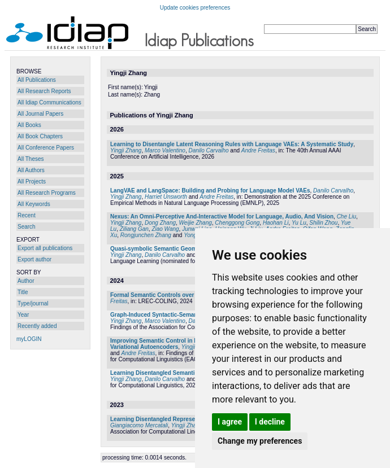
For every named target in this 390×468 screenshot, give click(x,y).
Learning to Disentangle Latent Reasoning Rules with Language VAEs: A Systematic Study (231, 144)
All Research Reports (44, 91)
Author (26, 281)
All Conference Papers (46, 148)
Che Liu (346, 216)
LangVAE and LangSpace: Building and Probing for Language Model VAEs (210, 190)
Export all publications (45, 248)
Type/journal (33, 303)
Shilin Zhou (323, 223)
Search (27, 227)
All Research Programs (47, 193)
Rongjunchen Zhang (145, 235)
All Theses (31, 159)
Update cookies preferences (195, 8)
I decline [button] (270, 421)
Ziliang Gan (134, 229)
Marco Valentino (165, 150)
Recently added (37, 326)
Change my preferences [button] (260, 440)
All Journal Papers (40, 114)
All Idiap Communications (49, 102)
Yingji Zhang (125, 150)
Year (23, 315)
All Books (29, 125)
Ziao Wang (165, 229)
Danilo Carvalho (208, 150)
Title (23, 292)
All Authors (31, 170)
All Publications (37, 80)
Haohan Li (276, 223)
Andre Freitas (258, 150)
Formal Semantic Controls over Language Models (177, 295)
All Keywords (34, 204)
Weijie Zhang (195, 223)
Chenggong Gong (237, 223)
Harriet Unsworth (166, 197)
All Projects (32, 181)
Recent (27, 215)
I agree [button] (230, 421)
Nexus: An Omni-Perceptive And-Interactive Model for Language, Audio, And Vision (221, 216)
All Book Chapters (40, 136)
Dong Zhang (160, 223)
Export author (34, 259)
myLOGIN (28, 339)
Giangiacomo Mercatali (139, 425)
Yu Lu (299, 223)
